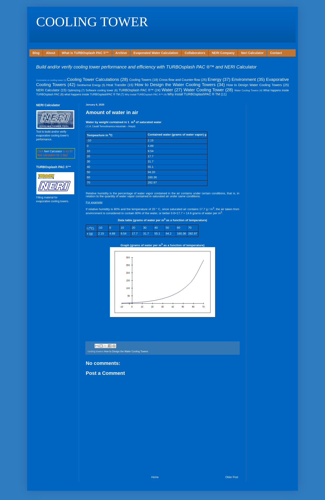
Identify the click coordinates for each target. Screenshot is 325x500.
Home (155, 477)
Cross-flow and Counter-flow (179, 80)
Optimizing (73, 90)
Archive (121, 53)
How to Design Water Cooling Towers (254, 85)
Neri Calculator (252, 53)
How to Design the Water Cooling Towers (175, 84)
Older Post (231, 477)
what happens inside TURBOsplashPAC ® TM (92, 94)
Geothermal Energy (89, 85)
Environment (244, 79)
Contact (276, 53)
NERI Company (223, 53)
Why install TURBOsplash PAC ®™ (144, 94)
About (50, 53)
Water (167, 89)
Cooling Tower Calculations (93, 79)
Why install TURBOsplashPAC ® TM (193, 94)
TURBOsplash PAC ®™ (135, 90)
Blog (35, 53)
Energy (214, 79)
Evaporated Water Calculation (155, 53)
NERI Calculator (48, 90)
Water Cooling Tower (203, 89)
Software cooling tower (99, 90)
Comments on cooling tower (49, 80)
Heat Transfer (116, 85)
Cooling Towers (140, 80)
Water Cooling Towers (246, 90)
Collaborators (195, 53)
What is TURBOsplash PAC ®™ (85, 53)
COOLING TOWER (92, 21)
